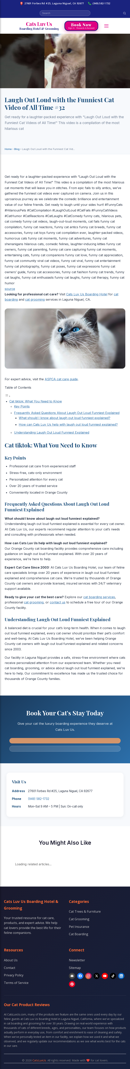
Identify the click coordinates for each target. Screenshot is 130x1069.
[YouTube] (105, 976)
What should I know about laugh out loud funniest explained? (64, 418)
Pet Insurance (79, 927)
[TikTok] (113, 976)
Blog (17, 149)
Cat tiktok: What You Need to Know (35, 401)
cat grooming (35, 299)
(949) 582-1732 (99, 3)
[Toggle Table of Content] (8, 396)
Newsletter (77, 960)
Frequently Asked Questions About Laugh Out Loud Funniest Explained (66, 413)
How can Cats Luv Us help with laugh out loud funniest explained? (68, 424)
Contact (9, 968)
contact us (57, 602)
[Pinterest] (72, 984)
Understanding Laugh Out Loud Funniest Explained (51, 432)
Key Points (22, 406)
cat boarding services (99, 597)
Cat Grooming (79, 919)
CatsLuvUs (39, 1060)
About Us (11, 960)
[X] (96, 976)
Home (8, 149)
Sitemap (75, 968)
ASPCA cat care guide (61, 379)
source (10, 289)
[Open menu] (106, 26)
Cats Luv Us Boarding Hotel (86, 294)
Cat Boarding (78, 934)
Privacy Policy (13, 975)
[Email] (72, 976)
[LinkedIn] (121, 976)
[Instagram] (88, 976)
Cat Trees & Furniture (85, 911)
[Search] (124, 13)
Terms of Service (16, 983)
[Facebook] (80, 976)
